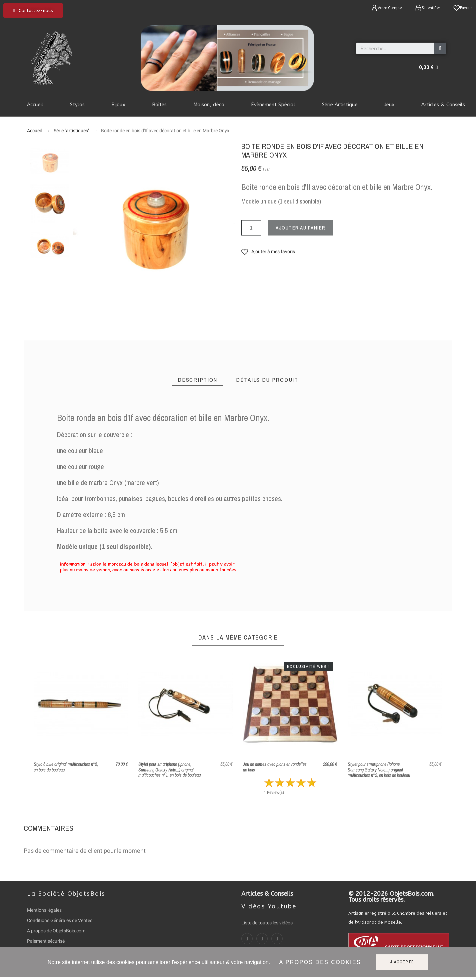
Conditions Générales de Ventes (59, 920)
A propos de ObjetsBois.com (56, 930)
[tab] (197, 380)
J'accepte (402, 962)
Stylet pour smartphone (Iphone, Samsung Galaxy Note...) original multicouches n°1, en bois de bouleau (169, 769)
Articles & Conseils (267, 893)
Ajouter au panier (301, 227)
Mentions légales (44, 910)
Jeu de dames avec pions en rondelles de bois (275, 767)
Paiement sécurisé (46, 941)
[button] (33, 10)
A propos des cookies (320, 962)
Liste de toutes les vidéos (267, 922)
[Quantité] (251, 228)
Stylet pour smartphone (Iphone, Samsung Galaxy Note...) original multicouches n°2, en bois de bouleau (379, 769)
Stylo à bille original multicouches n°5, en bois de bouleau (66, 767)
